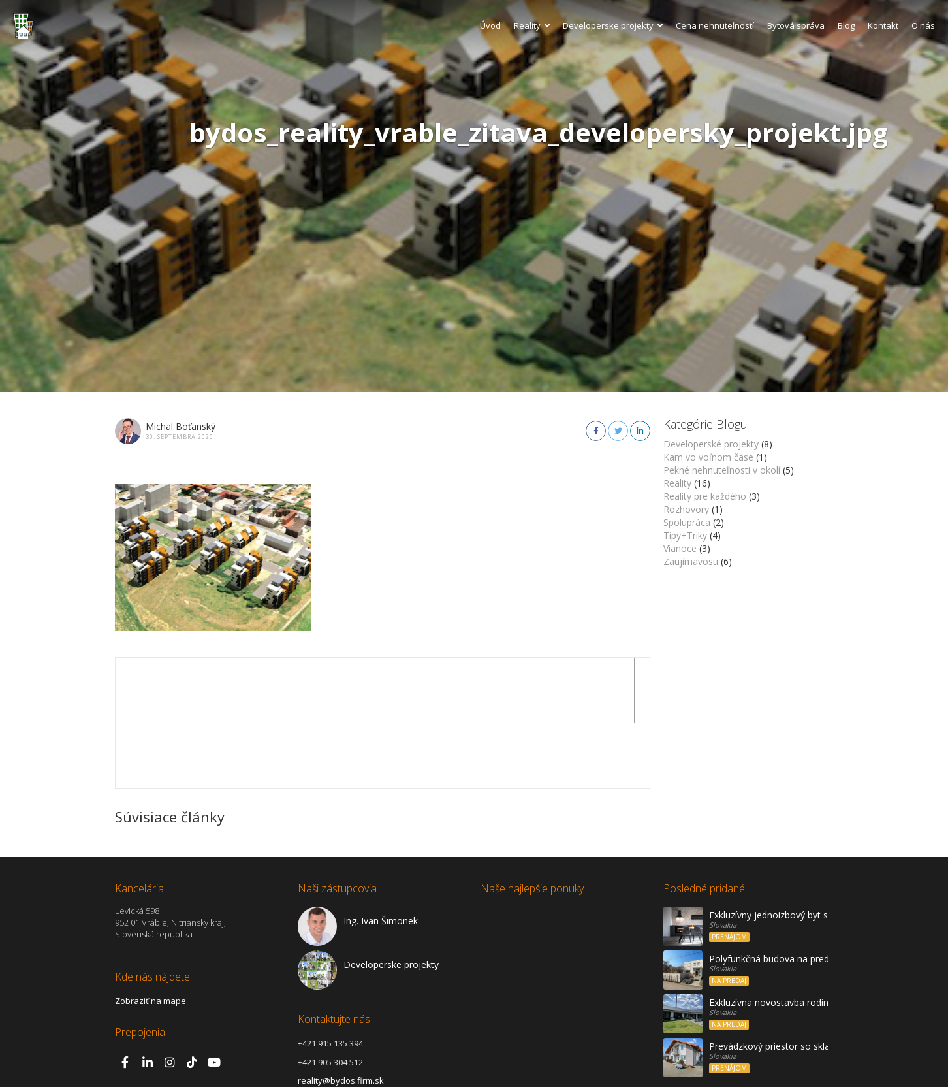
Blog (846, 25)
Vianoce (680, 548)
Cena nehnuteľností (715, 25)
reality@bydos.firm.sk (341, 1015)
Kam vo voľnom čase (708, 457)
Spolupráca (686, 522)
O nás (923, 25)
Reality (532, 25)
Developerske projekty (613, 25)
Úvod (490, 25)
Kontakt (883, 25)
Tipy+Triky (685, 535)
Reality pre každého (704, 496)
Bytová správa (796, 25)
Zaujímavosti (690, 561)
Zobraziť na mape (150, 935)
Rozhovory (686, 509)
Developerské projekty (711, 444)
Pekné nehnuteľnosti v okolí (721, 470)
